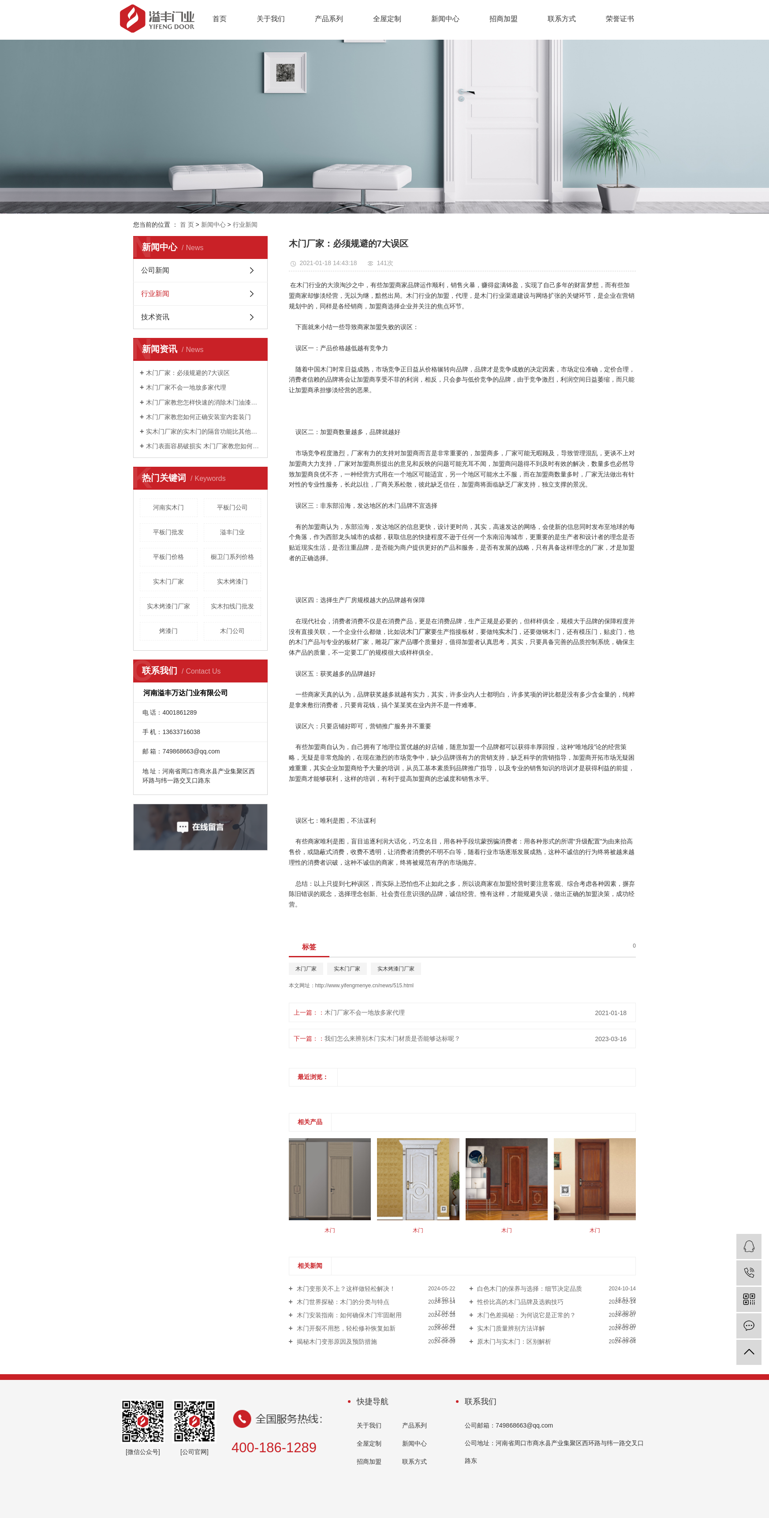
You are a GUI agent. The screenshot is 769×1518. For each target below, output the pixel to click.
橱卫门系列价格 (232, 556)
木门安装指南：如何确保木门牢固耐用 (348, 1315)
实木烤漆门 (232, 581)
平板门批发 (168, 532)
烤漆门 (168, 630)
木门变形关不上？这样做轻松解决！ (345, 1288)
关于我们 (271, 18)
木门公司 (232, 630)
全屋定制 (387, 18)
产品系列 (329, 18)
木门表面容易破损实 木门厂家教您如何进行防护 (203, 446)
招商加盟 (503, 18)
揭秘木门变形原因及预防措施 (336, 1341)
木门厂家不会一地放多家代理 (186, 387)
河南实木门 (168, 507)
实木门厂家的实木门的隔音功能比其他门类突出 (203, 431)
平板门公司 (232, 507)
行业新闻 (245, 224)
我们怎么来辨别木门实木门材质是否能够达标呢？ (392, 1038)
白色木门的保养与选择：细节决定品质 (528, 1288)
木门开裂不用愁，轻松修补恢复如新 (345, 1328)
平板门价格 (168, 556)
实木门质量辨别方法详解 (510, 1328)
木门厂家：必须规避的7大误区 (188, 372)
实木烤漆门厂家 (168, 606)
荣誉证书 (620, 18)
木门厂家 (306, 969)
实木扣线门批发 (232, 606)
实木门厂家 (168, 581)
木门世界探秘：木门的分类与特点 (342, 1301)
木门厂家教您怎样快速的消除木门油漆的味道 (203, 402)
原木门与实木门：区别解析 (513, 1341)
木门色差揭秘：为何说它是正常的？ (525, 1315)
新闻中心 (445, 18)
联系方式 (562, 18)
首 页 (187, 224)
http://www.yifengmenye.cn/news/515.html (364, 985)
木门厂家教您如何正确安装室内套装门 (198, 416)
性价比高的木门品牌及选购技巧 (519, 1301)
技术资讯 (155, 317)
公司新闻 (155, 270)
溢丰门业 (232, 532)
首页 (220, 18)
